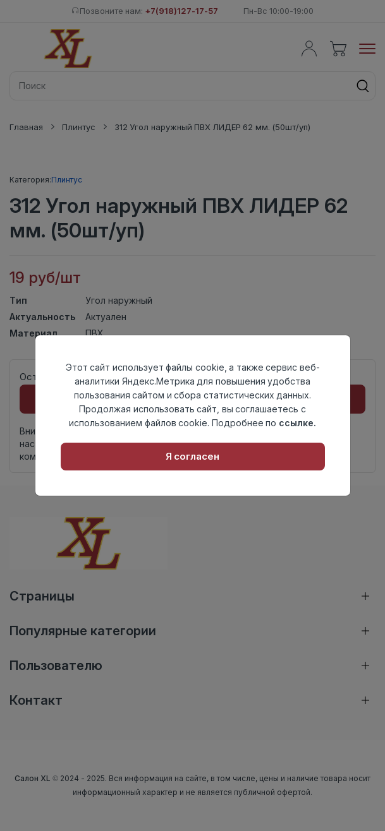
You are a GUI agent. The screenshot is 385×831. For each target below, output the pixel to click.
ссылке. (297, 422)
